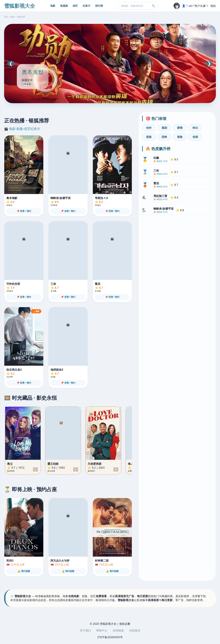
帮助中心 (101, 630)
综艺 (75, 5)
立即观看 (26, 84)
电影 (52, 5)
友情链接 (118, 630)
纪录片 (86, 5)
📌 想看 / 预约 (24, 211)
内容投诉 (134, 630)
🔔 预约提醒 (24, 571)
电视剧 (64, 5)
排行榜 (99, 5)
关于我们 (85, 630)
